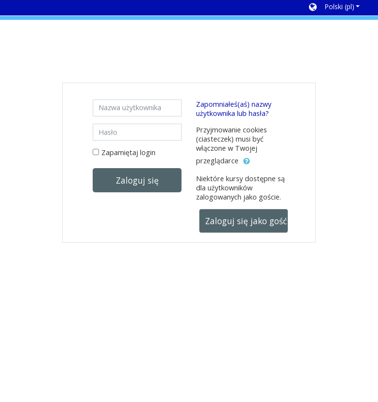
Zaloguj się (137, 180)
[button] (334, 7)
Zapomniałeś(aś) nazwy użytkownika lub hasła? (233, 109)
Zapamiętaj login (128, 152)
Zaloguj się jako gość (246, 221)
